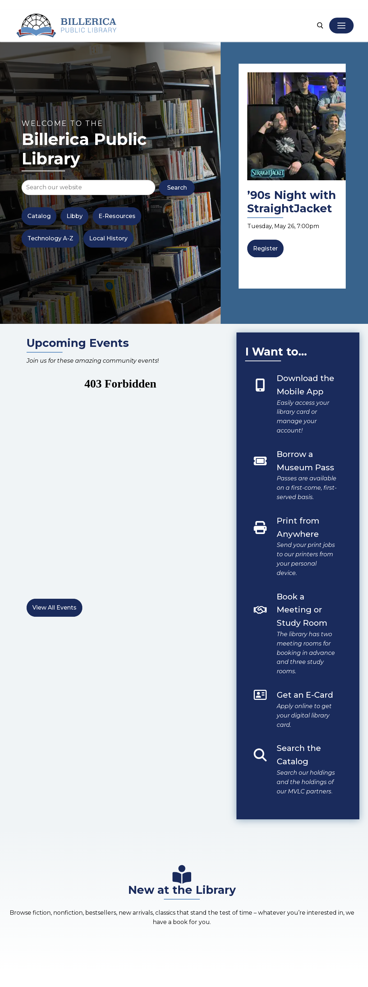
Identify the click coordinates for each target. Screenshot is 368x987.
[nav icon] (341, 25)
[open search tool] (320, 25)
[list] (292, 176)
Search (177, 187)
